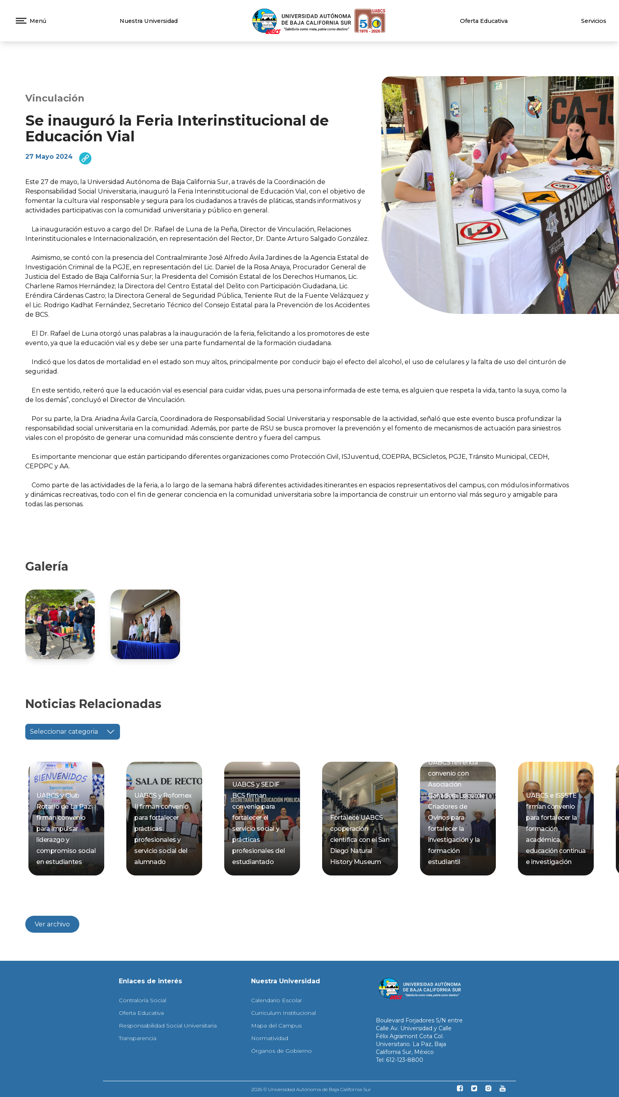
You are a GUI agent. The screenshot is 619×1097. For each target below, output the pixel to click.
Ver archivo (52, 924)
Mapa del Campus (276, 1025)
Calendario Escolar (276, 1000)
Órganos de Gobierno (281, 1050)
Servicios (593, 20)
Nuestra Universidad (149, 20)
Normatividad (269, 1038)
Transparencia (137, 1038)
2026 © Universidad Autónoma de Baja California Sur (311, 1089)
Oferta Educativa (484, 20)
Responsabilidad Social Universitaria (168, 1025)
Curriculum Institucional (283, 1012)
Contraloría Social (142, 1000)
